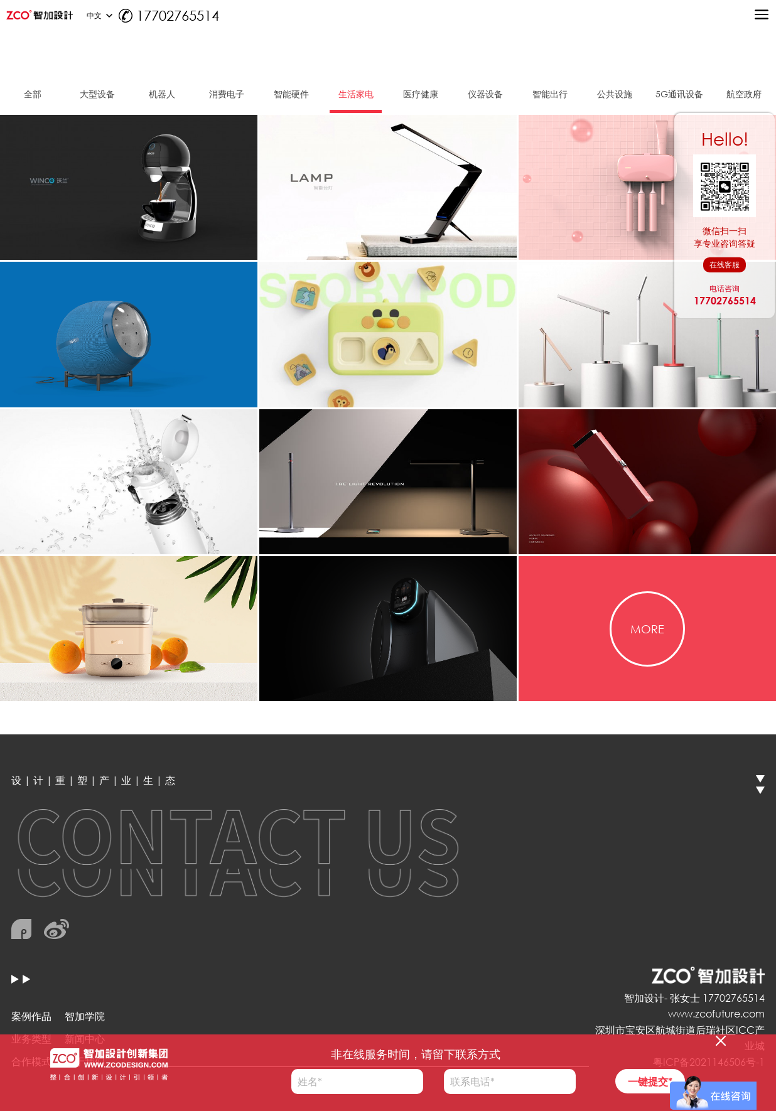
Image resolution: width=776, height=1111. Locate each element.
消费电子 (226, 94)
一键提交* (650, 1081)
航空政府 (744, 94)
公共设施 (614, 94)
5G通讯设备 (679, 94)
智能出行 (550, 94)
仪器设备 (485, 94)
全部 (32, 94)
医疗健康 (420, 94)
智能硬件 (291, 94)
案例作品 (31, 1015)
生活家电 (356, 94)
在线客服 (724, 264)
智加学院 (85, 1015)
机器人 (162, 94)
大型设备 (97, 94)
